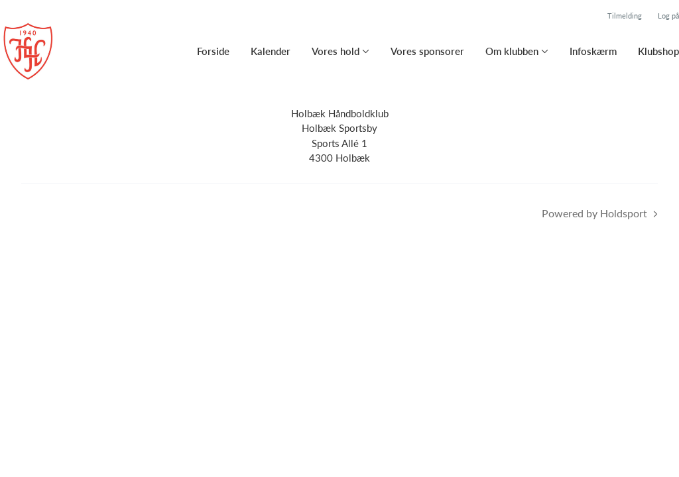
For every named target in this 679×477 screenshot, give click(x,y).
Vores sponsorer (427, 51)
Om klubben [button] (511, 51)
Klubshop (658, 51)
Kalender (270, 51)
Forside (213, 51)
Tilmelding (624, 15)
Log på (668, 15)
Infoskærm (593, 51)
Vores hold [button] (335, 51)
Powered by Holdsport (594, 213)
